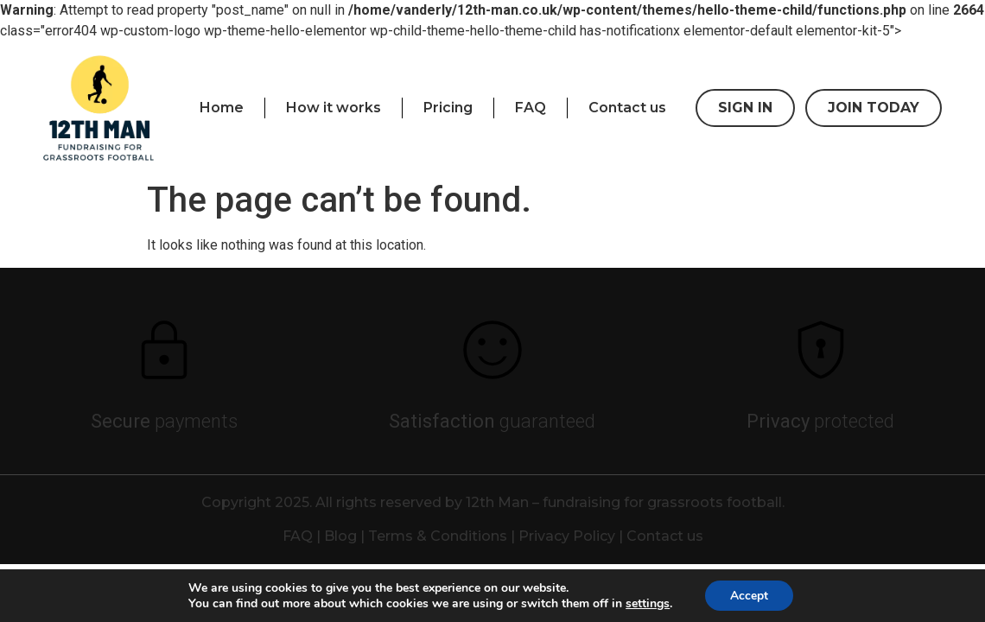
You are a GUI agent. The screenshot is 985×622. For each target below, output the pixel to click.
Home (222, 107)
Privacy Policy (566, 536)
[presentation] (98, 108)
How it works (333, 107)
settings (647, 603)
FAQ (530, 107)
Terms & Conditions (437, 536)
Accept (749, 595)
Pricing (448, 107)
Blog (340, 536)
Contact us (627, 107)
